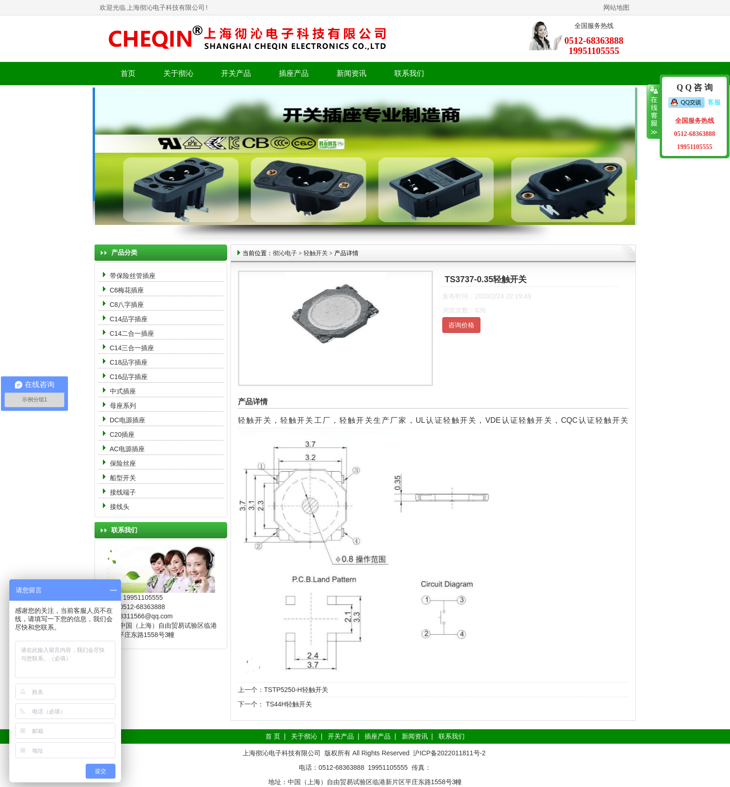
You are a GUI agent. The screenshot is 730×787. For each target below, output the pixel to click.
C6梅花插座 (127, 290)
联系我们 (409, 73)
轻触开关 (316, 253)
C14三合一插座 (132, 348)
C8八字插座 (127, 304)
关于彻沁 (178, 73)
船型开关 (123, 478)
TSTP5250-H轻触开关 (296, 689)
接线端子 (123, 492)
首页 (128, 73)
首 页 (272, 736)
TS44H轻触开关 (288, 704)
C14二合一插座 (132, 333)
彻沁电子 (285, 253)
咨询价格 (461, 325)
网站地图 (616, 7)
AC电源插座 (128, 449)
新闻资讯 (415, 736)
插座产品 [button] (294, 73)
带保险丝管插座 (133, 275)
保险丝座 (123, 463)
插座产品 (378, 736)
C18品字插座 (129, 362)
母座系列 (123, 405)
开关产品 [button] (236, 73)
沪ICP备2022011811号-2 (449, 753)
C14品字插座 (129, 319)
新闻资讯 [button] (351, 73)
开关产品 (341, 736)
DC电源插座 (128, 420)
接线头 (119, 506)
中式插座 (123, 391)
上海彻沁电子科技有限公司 (166, 7)
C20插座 (122, 434)
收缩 (653, 112)
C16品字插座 (129, 376)
